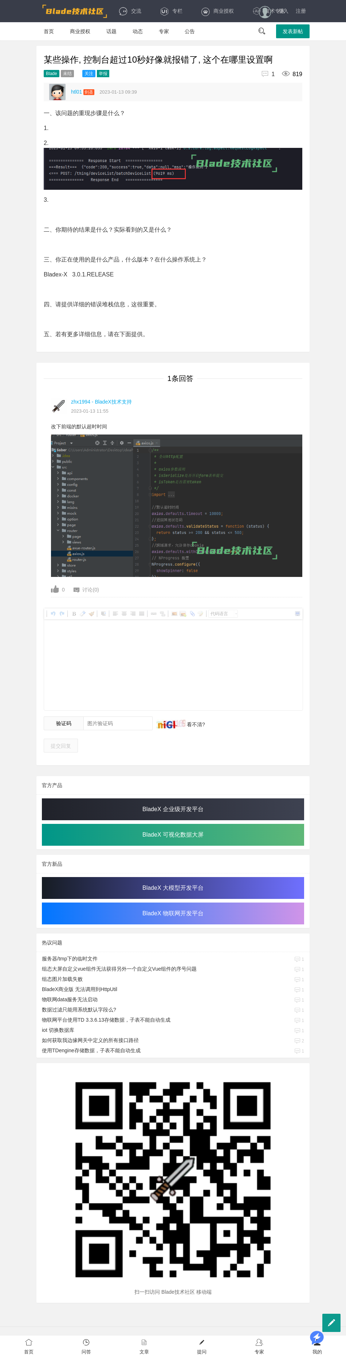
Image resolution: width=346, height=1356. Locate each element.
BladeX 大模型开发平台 (173, 888)
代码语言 (219, 613)
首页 (49, 31)
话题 (111, 31)
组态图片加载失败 (62, 979)
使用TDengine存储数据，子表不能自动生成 (91, 1050)
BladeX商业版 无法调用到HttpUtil (79, 989)
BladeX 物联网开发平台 (173, 913)
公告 (190, 31)
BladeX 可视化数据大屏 (173, 835)
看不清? (195, 724)
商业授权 (217, 11)
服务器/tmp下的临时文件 (70, 959)
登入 (283, 11)
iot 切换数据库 (58, 1030)
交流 (129, 11)
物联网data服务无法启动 (70, 999)
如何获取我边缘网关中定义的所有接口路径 (90, 1040)
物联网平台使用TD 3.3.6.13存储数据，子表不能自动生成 (106, 1020)
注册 (301, 11)
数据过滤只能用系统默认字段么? (79, 1010)
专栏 (171, 11)
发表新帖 (293, 31)
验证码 (63, 723)
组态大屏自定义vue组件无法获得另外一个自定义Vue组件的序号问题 (119, 969)
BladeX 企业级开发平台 (173, 809)
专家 (164, 31)
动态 (138, 31)
